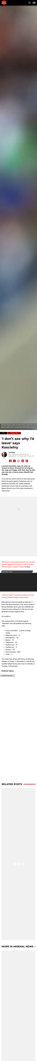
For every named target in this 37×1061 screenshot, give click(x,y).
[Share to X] (14, 461)
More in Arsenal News (17, 946)
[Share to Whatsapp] (18, 461)
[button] (29, 3)
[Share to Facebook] (10, 461)
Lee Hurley (11, 452)
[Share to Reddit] (22, 461)
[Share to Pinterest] (26, 461)
